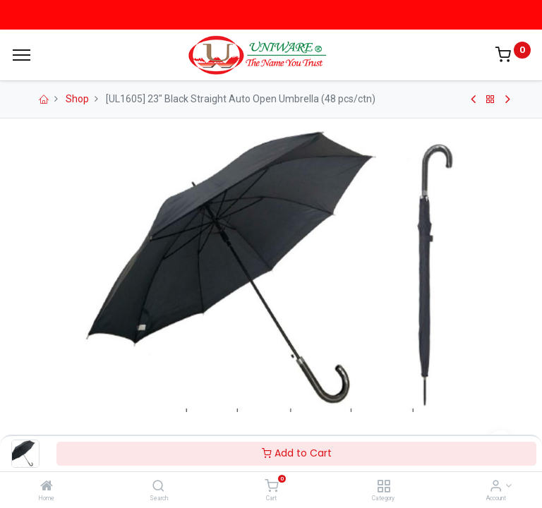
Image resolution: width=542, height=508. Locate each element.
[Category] (383, 486)
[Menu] (21, 55)
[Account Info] (495, 486)
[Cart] (271, 486)
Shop (77, 98)
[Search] (158, 486)
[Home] (46, 486)
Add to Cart (297, 453)
